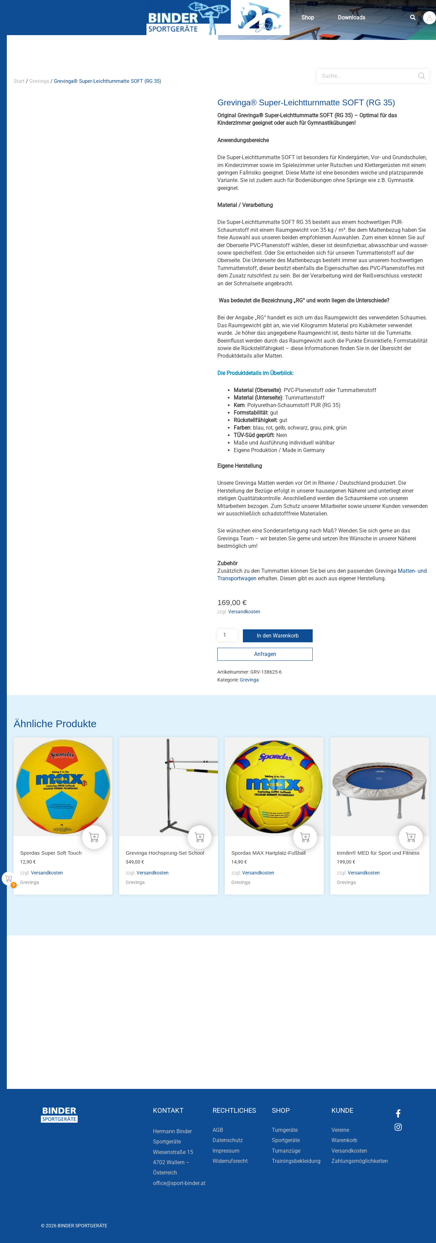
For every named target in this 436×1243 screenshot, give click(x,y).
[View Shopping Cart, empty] (8, 878)
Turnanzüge (286, 1151)
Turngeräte (285, 1130)
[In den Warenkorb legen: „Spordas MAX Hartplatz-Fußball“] (305, 837)
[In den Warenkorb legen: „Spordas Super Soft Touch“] (94, 837)
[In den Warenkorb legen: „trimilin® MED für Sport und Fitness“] (411, 837)
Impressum (226, 1151)
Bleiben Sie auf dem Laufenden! (141, 1040)
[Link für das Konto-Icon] (429, 18)
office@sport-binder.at (179, 1183)
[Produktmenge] (227, 635)
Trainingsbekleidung (296, 1161)
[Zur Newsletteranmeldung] (71, 1064)
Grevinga (39, 81)
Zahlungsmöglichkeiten (359, 1161)
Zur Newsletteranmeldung (118, 1064)
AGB (218, 1130)
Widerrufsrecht (230, 1161)
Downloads (356, 17)
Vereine (340, 1130)
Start (19, 81)
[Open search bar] (320, 66)
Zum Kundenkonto (290, 1064)
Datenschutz (228, 1140)
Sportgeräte (286, 1140)
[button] (413, 17)
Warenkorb (344, 1140)
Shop (309, 17)
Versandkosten (244, 612)
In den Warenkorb (278, 635)
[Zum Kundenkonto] (255, 1064)
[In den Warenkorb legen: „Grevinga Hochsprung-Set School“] (200, 837)
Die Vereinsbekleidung (303, 1040)
